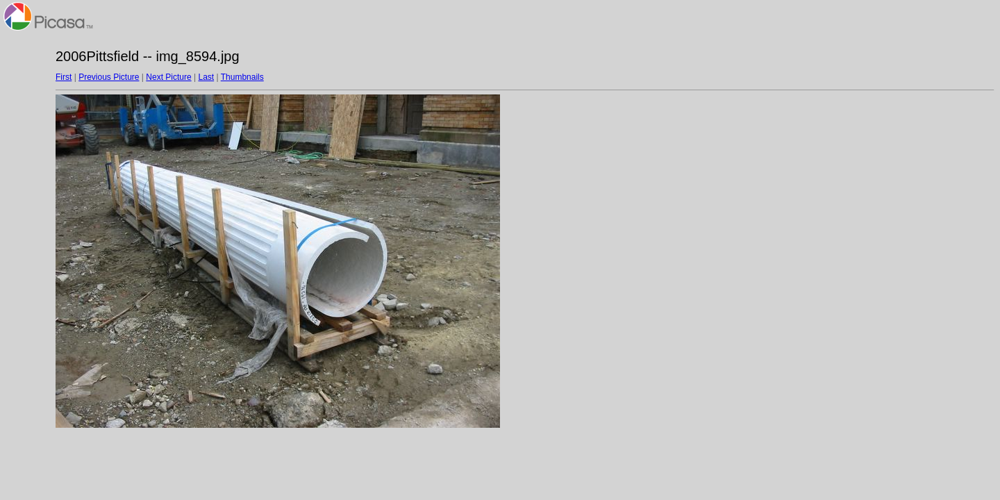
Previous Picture (108, 77)
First (64, 77)
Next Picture (168, 77)
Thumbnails (242, 77)
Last (206, 77)
